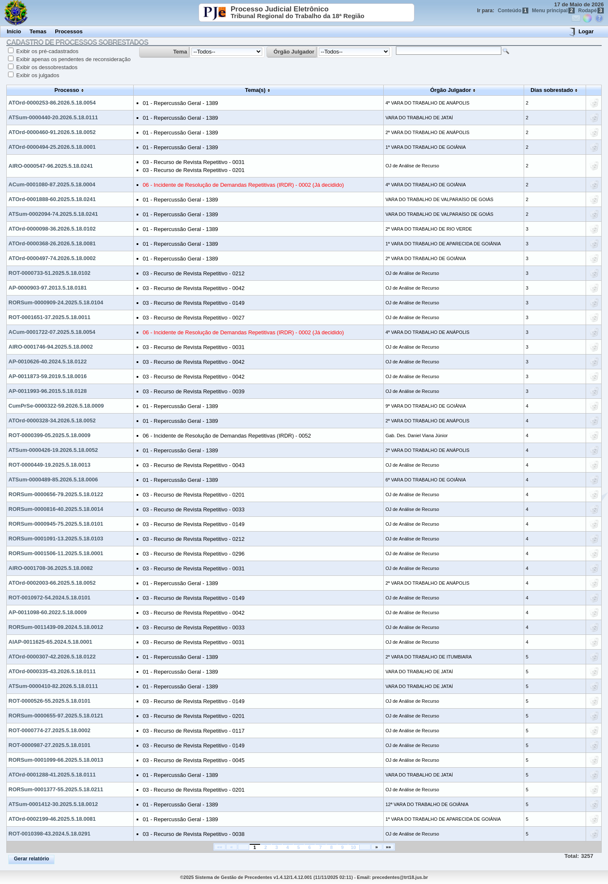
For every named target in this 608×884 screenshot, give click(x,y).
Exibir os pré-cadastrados (46, 51)
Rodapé (591, 10)
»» (388, 846)
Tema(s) (255, 90)
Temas (38, 31)
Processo (66, 90)
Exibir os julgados (37, 75)
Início (14, 31)
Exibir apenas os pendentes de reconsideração (73, 59)
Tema (180, 51)
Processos (69, 31)
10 (353, 847)
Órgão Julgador (294, 51)
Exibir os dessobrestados (46, 67)
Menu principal (553, 10)
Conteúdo (513, 10)
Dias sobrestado (551, 90)
